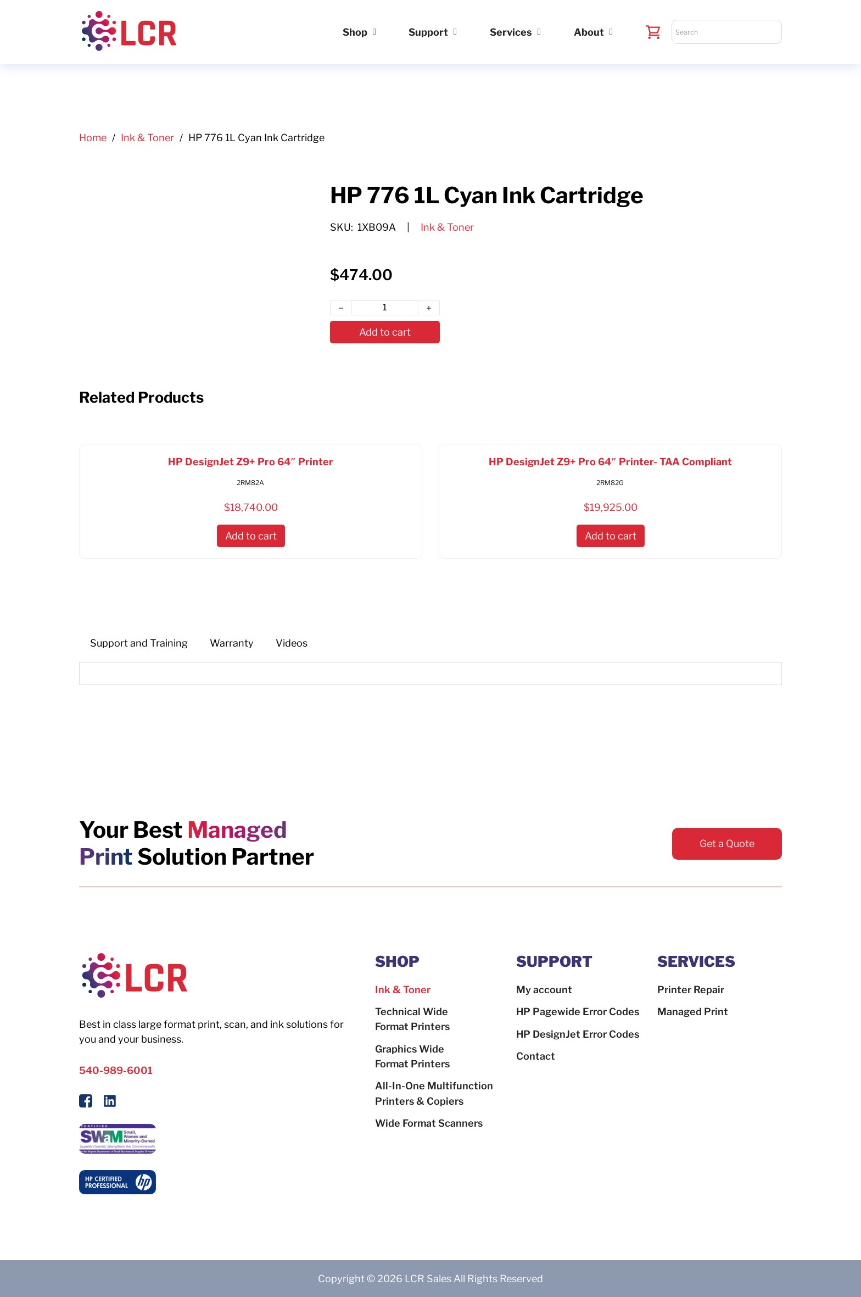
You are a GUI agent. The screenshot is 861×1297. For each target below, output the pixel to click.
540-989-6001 (116, 1070)
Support (428, 32)
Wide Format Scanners (429, 1123)
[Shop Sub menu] (374, 31)
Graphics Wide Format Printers (412, 1056)
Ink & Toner (147, 137)
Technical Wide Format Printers (412, 1019)
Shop (355, 32)
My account (544, 989)
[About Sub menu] (611, 31)
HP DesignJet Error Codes (577, 1034)
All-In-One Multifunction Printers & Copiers (434, 1093)
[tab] (139, 643)
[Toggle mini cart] (653, 32)
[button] (251, 536)
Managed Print (692, 1011)
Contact (535, 1056)
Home (93, 137)
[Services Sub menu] (539, 31)
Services (511, 32)
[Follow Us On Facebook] (85, 1102)
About (589, 32)
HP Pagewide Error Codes (577, 1011)
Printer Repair (690, 989)
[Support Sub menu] (455, 31)
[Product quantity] (385, 308)
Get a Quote (727, 843)
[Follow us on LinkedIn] (109, 1102)
